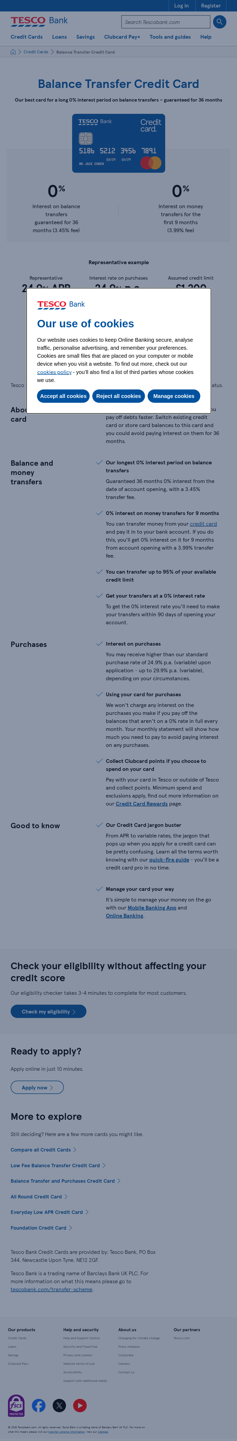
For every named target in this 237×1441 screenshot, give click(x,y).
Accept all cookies (63, 396)
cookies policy (54, 372)
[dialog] (119, 350)
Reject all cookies (118, 396)
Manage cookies (173, 396)
